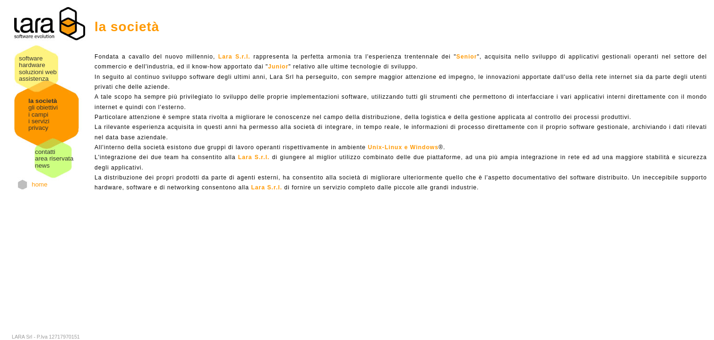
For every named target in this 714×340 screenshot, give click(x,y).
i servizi (38, 121)
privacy (38, 127)
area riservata (54, 158)
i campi (38, 114)
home (39, 184)
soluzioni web (38, 72)
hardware (32, 64)
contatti (45, 151)
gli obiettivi (43, 107)
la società (42, 100)
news (42, 165)
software (31, 58)
